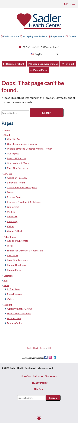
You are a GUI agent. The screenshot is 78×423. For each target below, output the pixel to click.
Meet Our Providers (17, 167)
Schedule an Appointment (43, 63)
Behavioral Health (16, 182)
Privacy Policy (39, 382)
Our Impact (13, 153)
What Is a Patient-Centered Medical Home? (29, 148)
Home (6, 130)
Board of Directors (16, 158)
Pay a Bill (68, 63)
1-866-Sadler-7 (50, 47)
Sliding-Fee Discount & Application (25, 250)
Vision (10, 226)
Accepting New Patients (33, 36)
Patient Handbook (16, 265)
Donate (70, 36)
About (6, 134)
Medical (11, 211)
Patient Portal (39, 70)
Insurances (12, 255)
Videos (10, 299)
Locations (8, 275)
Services (7, 173)
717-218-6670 (30, 47)
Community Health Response (22, 187)
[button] (70, 3)
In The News (13, 289)
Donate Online (14, 323)
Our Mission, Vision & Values (22, 143)
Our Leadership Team (18, 163)
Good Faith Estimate (17, 240)
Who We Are (13, 138)
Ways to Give (14, 318)
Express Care (13, 197)
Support (7, 304)
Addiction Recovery (17, 177)
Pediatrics (12, 216)
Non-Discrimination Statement (39, 376)
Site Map (39, 389)
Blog (5, 280)
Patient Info (9, 236)
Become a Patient (13, 63)
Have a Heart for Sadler (19, 313)
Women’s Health (15, 231)
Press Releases (14, 294)
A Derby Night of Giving (19, 308)
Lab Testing (13, 206)
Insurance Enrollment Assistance (24, 202)
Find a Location (10, 36)
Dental (10, 192)
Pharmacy (12, 221)
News (6, 285)
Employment (56, 36)
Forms (10, 245)
